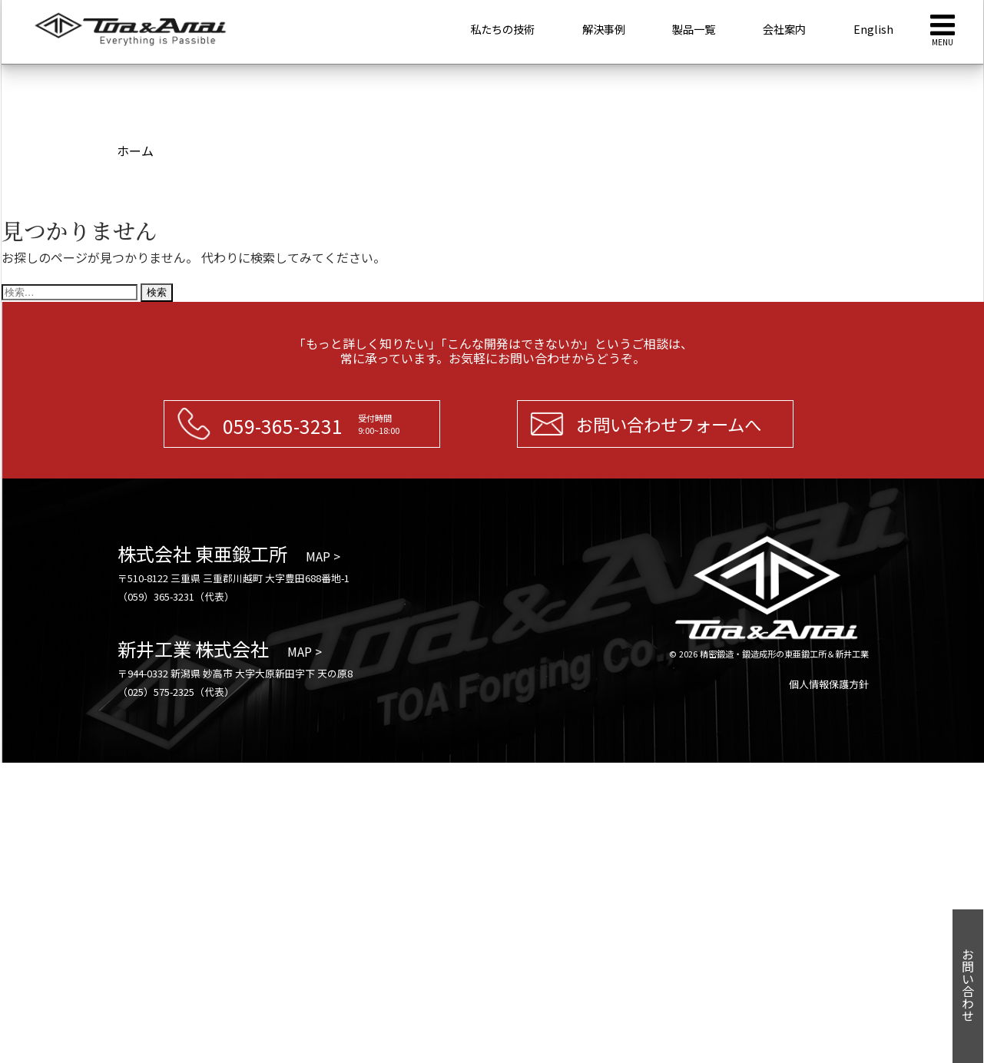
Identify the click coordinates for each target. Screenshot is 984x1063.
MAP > (323, 556)
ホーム (135, 150)
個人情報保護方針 (829, 684)
